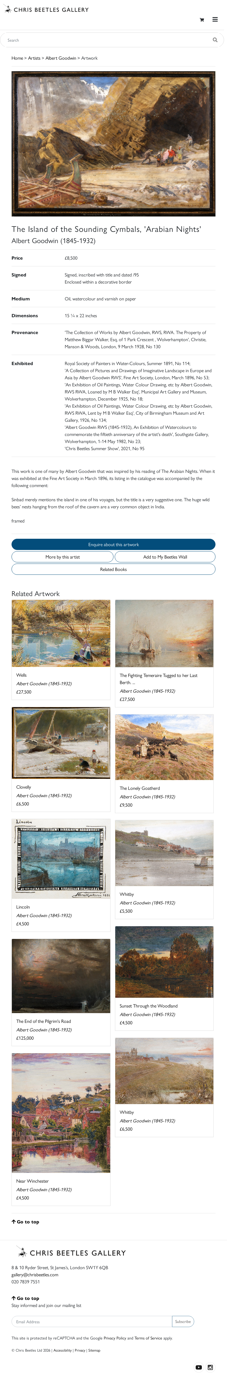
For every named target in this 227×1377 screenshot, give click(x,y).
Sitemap (94, 1350)
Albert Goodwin (61, 57)
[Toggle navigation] (215, 19)
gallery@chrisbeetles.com (35, 1274)
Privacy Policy (115, 1338)
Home (17, 57)
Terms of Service (148, 1338)
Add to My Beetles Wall (165, 556)
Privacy (80, 1350)
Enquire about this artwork (113, 544)
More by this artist (63, 556)
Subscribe (183, 1321)
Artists (34, 57)
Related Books (113, 569)
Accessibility (62, 1350)
